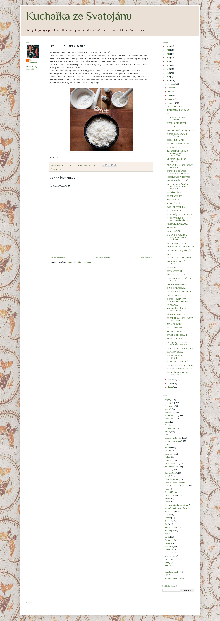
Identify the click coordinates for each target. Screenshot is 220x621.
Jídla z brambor (171, 467)
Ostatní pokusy (171, 495)
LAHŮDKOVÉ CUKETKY (177, 243)
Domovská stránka (102, 258)
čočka (167, 559)
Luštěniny (168, 460)
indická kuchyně (171, 527)
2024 (167, 50)
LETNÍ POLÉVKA (174, 193)
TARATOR (171, 127)
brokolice (169, 547)
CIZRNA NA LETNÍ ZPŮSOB (178, 177)
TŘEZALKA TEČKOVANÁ (177, 224)
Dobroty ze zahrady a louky (176, 486)
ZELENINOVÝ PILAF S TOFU (179, 292)
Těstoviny (169, 454)
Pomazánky (169, 553)
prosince (171, 84)
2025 (167, 46)
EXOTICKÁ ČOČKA (175, 352)
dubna (170, 387)
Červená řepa (170, 473)
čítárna (167, 444)
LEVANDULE (172, 267)
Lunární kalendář (171, 480)
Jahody (167, 563)
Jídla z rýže (169, 531)
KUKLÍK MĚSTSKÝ (174, 328)
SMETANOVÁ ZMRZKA (176, 284)
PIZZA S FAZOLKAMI (175, 140)
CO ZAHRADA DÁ (174, 228)
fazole (167, 537)
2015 (167, 73)
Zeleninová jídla (171, 416)
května (170, 384)
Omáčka (168, 451)
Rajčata (168, 448)
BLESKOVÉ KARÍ (174, 211)
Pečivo (167, 502)
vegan (167, 400)
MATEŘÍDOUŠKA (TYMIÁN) (178, 181)
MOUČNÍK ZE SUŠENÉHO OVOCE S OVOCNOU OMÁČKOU (178, 187)
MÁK (169, 254)
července (171, 103)
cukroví (168, 566)
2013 (167, 81)
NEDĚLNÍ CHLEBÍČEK (176, 123)
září (169, 95)
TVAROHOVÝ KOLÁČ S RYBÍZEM (180, 247)
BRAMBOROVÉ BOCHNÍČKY (179, 362)
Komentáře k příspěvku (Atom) (79, 262)
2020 (167, 54)
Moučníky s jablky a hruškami (176, 505)
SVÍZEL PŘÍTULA (174, 295)
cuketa (167, 499)
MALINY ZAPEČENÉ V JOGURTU (180, 131)
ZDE (56, 157)
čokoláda (168, 543)
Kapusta (168, 569)
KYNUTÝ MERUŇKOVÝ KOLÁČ (179, 369)
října (170, 92)
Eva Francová (33, 61)
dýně (167, 524)
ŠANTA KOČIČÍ (173, 231)
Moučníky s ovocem (173, 441)
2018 (167, 61)
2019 (167, 58)
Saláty (167, 432)
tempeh (168, 518)
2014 (167, 77)
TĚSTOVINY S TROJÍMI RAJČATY (180, 251)
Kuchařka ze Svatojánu (79, 16)
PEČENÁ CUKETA (174, 196)
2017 (167, 65)
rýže (166, 575)
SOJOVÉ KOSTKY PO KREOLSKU (180, 365)
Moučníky (169, 406)
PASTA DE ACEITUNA (176, 207)
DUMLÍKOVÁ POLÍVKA (176, 288)
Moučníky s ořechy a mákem (176, 508)
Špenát (167, 476)
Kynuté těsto (170, 511)
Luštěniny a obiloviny (173, 438)
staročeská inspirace (173, 572)
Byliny (58, 169)
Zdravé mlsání (170, 428)
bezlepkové (169, 412)
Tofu (166, 435)
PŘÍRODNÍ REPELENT (176, 315)
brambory (169, 470)
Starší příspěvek (146, 258)
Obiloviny (169, 550)
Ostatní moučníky (171, 464)
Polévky (168, 425)
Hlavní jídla (169, 403)
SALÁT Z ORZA (173, 200)
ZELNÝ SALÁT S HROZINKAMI (179, 258)
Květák (167, 534)
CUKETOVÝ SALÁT (174, 332)
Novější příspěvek (57, 258)
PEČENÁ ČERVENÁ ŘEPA (178, 144)
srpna (170, 99)
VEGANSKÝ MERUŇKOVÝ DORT (180, 348)
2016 (167, 69)
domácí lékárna (171, 492)
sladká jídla (169, 556)
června (170, 380)
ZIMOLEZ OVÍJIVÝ (174, 324)
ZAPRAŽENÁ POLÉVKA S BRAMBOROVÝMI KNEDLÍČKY (177, 153)
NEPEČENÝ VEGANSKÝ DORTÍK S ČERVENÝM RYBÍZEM (178, 237)
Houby (167, 489)
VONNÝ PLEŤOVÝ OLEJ (176, 339)
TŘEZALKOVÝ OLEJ (175, 106)
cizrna (167, 515)
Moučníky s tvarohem (173, 578)
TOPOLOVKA (172, 305)
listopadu (172, 88)
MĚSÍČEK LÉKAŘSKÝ (176, 275)
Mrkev (167, 457)
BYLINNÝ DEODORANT (177, 335)
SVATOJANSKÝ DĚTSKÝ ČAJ (178, 110)
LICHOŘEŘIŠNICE (174, 271)
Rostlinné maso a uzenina (175, 483)
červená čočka (170, 540)
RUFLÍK (170, 114)
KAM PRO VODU (174, 147)
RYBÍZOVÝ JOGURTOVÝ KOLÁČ (180, 215)
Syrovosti (169, 521)
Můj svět (168, 409)
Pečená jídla (169, 419)
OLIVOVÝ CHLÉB (174, 204)
